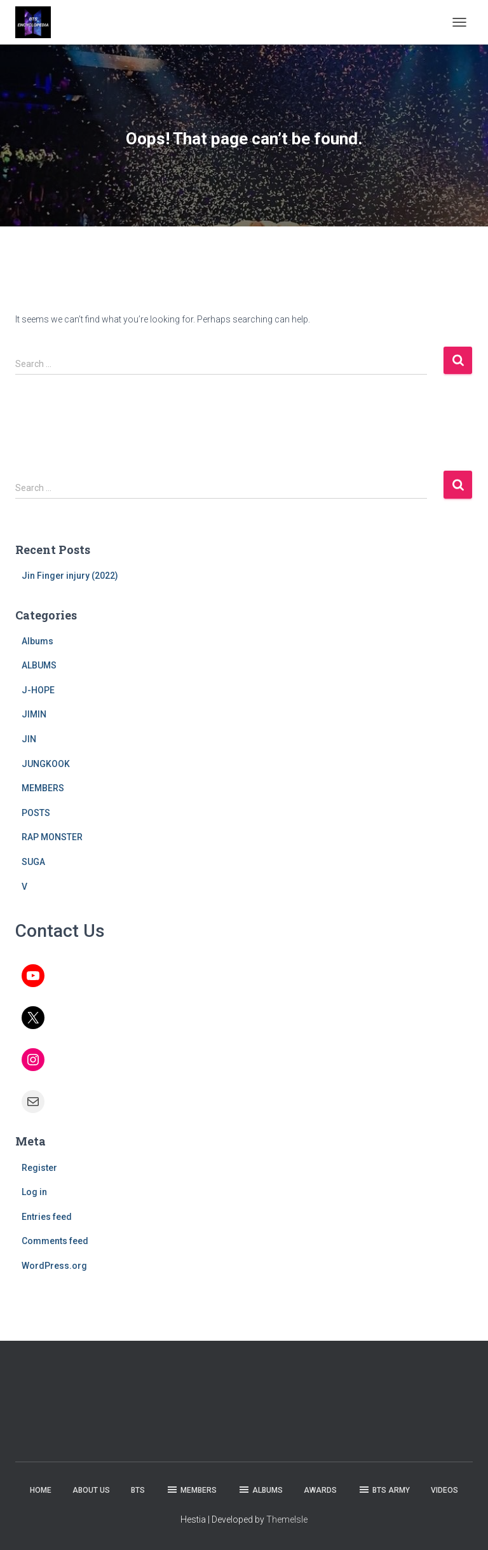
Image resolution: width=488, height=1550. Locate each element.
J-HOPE (38, 690)
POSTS (36, 813)
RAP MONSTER (52, 837)
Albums (37, 641)
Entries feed (47, 1217)
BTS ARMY (384, 1489)
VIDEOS (444, 1490)
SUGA (33, 862)
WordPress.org (54, 1266)
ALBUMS (39, 665)
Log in (34, 1192)
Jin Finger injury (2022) (70, 576)
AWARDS (320, 1490)
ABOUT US (91, 1490)
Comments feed (55, 1241)
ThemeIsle (287, 1519)
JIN (29, 739)
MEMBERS (43, 788)
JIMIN (34, 714)
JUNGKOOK (46, 764)
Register (39, 1168)
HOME (40, 1490)
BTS (138, 1490)
